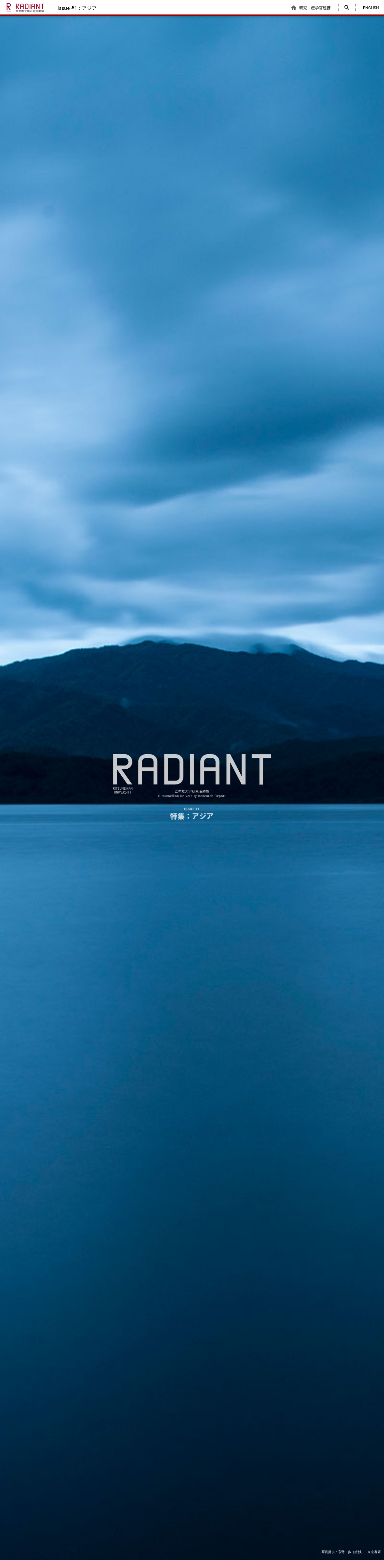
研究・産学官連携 (310, 8)
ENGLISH (371, 8)
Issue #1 (77, 8)
